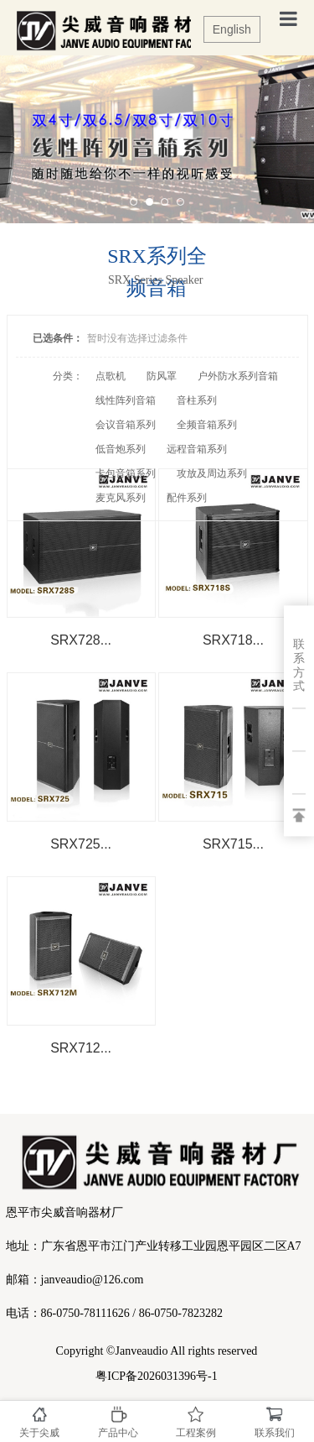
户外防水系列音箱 (238, 376)
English (232, 29)
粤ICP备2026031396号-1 (156, 1376)
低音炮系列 (120, 449)
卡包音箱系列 (125, 473)
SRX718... (233, 640)
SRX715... (233, 844)
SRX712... (80, 1048)
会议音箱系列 (125, 425)
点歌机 (110, 376)
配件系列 (187, 498)
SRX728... (80, 640)
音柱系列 (197, 400)
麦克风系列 (120, 498)
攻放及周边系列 (212, 473)
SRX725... (80, 844)
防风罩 (162, 376)
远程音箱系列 (197, 449)
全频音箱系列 (207, 425)
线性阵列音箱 (125, 400)
